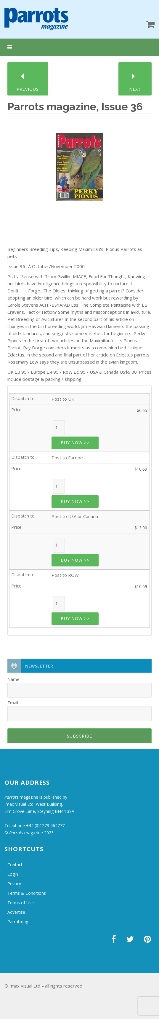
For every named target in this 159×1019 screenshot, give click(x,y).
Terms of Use (20, 902)
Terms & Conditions (26, 893)
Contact (15, 864)
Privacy (14, 883)
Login (12, 874)
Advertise (16, 912)
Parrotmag (17, 921)
